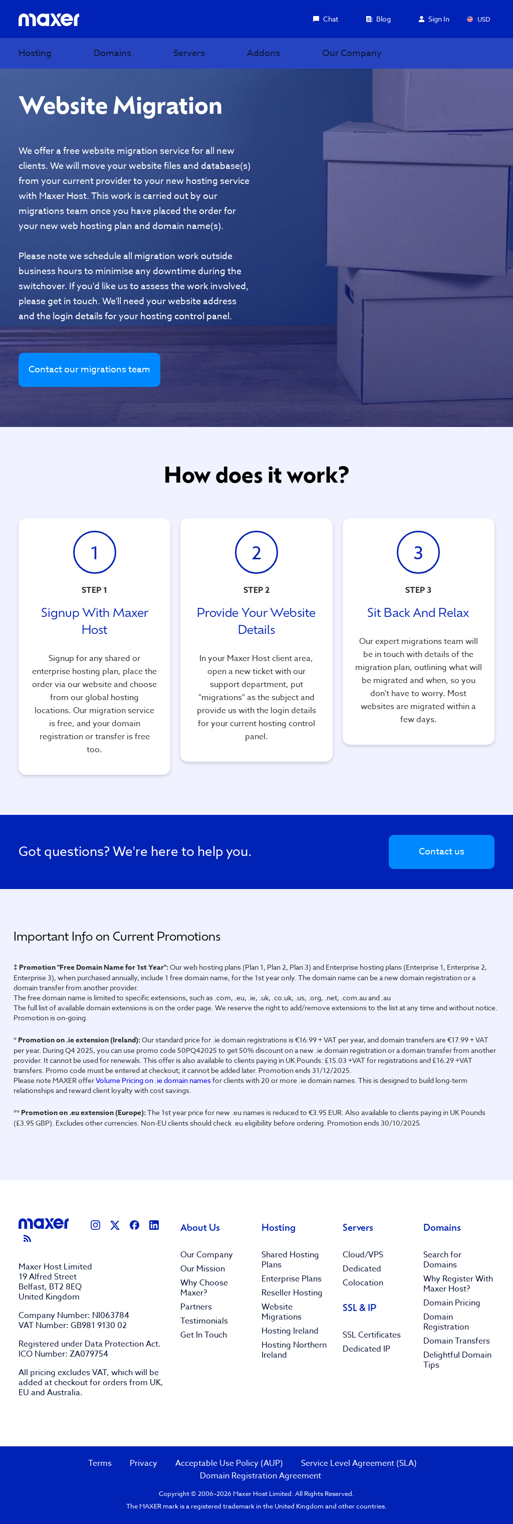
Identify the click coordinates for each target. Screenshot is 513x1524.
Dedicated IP (366, 1349)
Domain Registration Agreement (260, 1476)
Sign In (434, 19)
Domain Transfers (456, 1341)
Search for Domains (442, 1260)
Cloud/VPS (363, 1255)
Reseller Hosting (292, 1293)
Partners (196, 1307)
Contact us (441, 851)
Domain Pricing (451, 1303)
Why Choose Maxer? (204, 1288)
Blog (378, 19)
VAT (99, 1373)
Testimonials (204, 1321)
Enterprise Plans (292, 1279)
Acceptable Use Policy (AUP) (229, 1463)
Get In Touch (203, 1335)
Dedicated (362, 1269)
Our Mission (202, 1269)
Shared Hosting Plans (290, 1260)
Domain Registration (446, 1322)
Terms (100, 1463)
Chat (325, 19)
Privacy (143, 1463)
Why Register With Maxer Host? (458, 1284)
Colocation (363, 1283)
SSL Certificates (372, 1335)
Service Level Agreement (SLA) (359, 1463)
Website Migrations (282, 1312)
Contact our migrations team (89, 369)
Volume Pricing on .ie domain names (153, 1080)
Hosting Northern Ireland (294, 1350)
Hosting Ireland (290, 1331)
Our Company (206, 1255)
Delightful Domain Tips (457, 1360)
